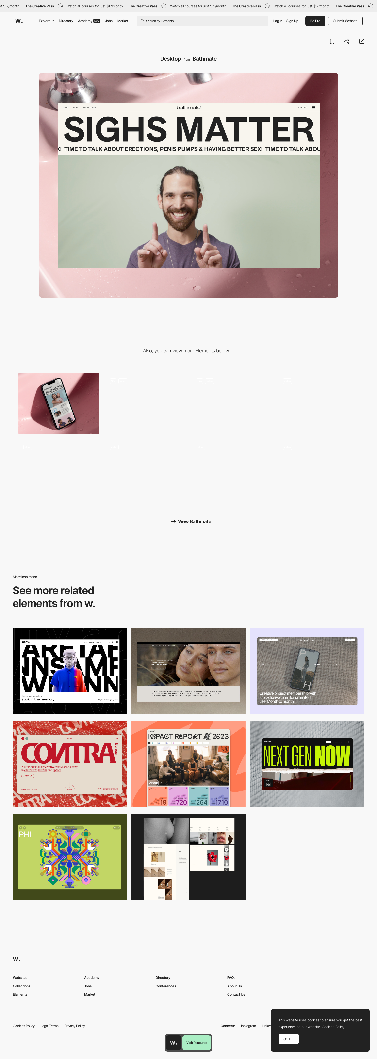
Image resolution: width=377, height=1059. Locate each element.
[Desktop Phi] (70, 857)
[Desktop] (70, 671)
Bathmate (205, 58)
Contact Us (236, 994)
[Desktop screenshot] (188, 857)
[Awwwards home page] (173, 1042)
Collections (21, 986)
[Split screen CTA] (318, 470)
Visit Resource (196, 1043)
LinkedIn (268, 1026)
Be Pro (315, 21)
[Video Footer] (318, 403)
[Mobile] (59, 403)
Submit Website (345, 21)
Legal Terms (50, 1026)
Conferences (166, 986)
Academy (89, 21)
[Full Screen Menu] (59, 470)
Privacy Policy (75, 1026)
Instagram (248, 1026)
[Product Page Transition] (145, 470)
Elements (20, 994)
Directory (66, 21)
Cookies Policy (24, 1026)
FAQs (231, 977)
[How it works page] (232, 470)
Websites (20, 977)
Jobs (109, 21)
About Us (234, 986)
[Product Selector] (145, 403)
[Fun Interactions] (232, 403)
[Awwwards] (19, 21)
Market (122, 21)
